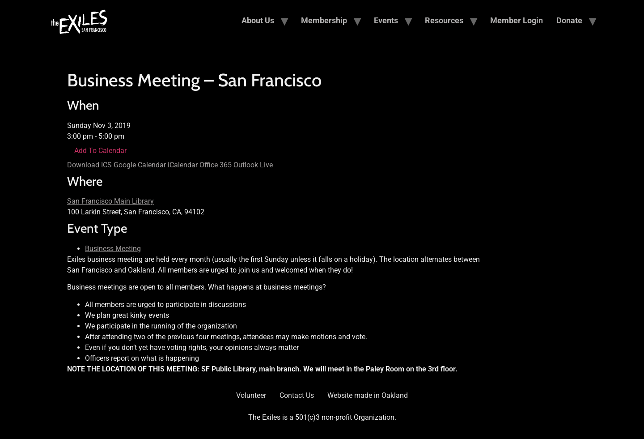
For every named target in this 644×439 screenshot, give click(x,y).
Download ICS (89, 165)
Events (386, 20)
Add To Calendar (100, 150)
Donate (569, 20)
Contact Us (297, 395)
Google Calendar (140, 165)
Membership (324, 20)
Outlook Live (253, 165)
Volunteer (251, 395)
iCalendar (183, 165)
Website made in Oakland (367, 395)
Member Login (516, 20)
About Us (258, 20)
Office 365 (215, 165)
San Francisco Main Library (110, 201)
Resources (444, 20)
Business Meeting (113, 248)
